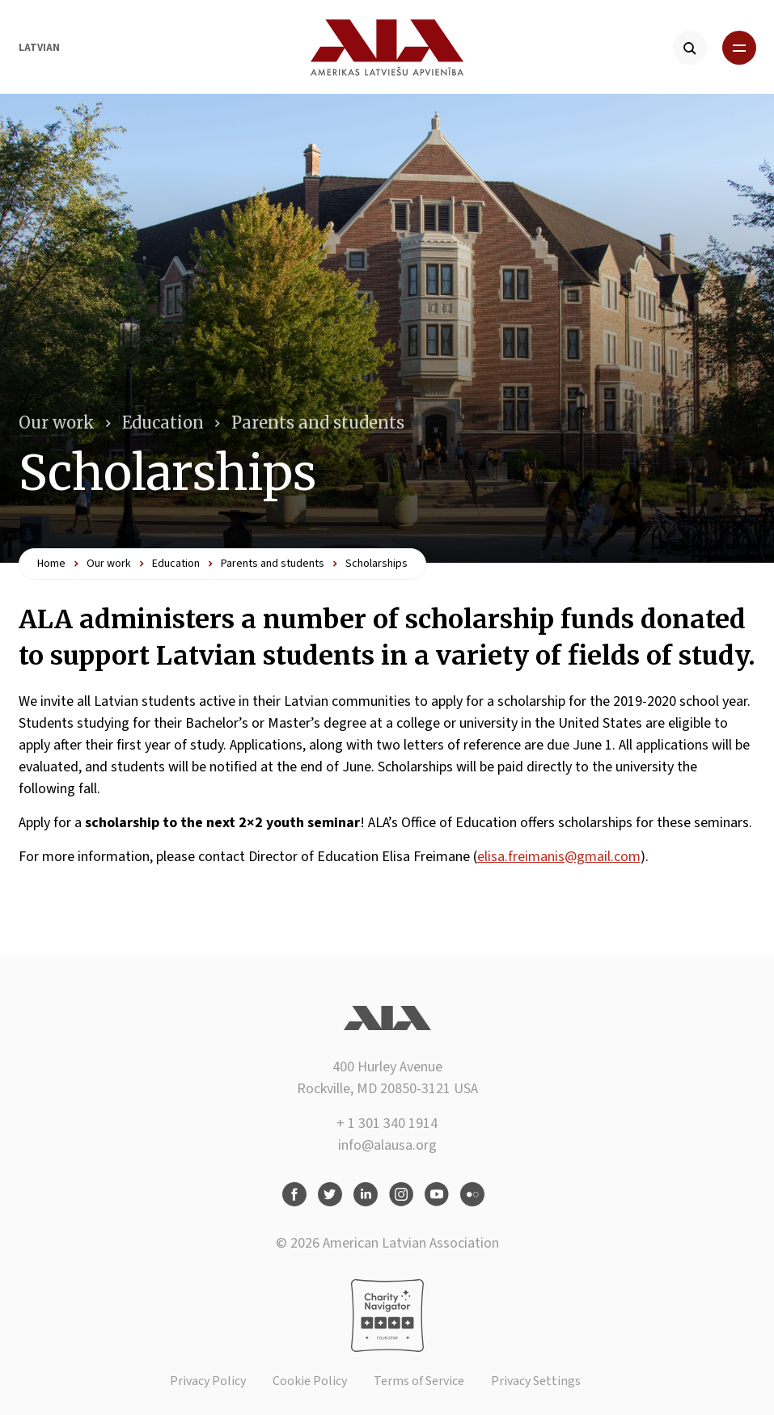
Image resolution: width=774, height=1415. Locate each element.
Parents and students (317, 422)
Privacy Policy (208, 1381)
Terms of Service (419, 1381)
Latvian (39, 47)
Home (51, 563)
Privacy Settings (536, 1381)
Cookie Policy (310, 1381)
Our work (57, 422)
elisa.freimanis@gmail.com (559, 857)
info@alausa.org (387, 1145)
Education (163, 422)
